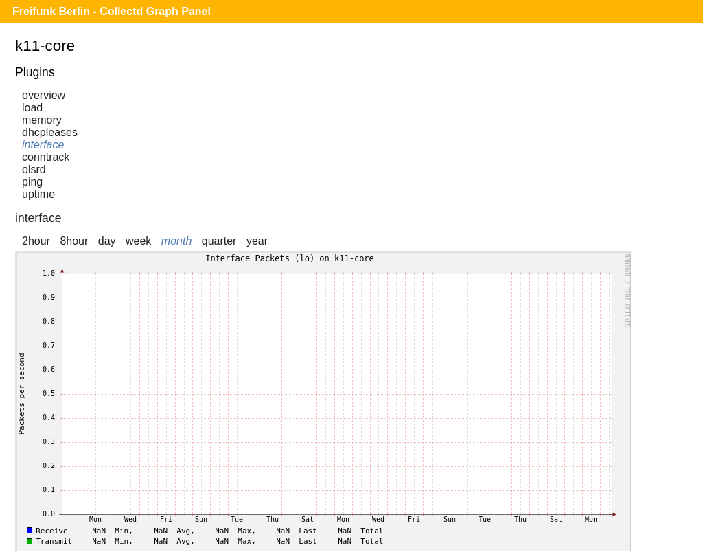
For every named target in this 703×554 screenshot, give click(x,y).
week (138, 241)
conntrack (45, 157)
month (176, 241)
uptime (38, 194)
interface (43, 145)
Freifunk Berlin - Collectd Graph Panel (111, 11)
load (32, 107)
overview (43, 95)
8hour (74, 241)
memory (42, 120)
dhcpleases (50, 132)
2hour (36, 241)
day (107, 241)
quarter (219, 241)
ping (32, 182)
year (257, 241)
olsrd (34, 169)
